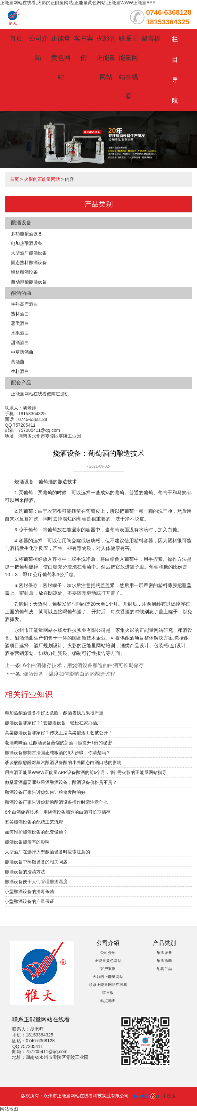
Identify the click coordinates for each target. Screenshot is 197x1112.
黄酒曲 (17, 361)
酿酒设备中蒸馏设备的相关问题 (36, 861)
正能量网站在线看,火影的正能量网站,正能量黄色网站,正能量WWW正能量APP (77, 2)
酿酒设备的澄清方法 (25, 871)
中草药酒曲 (22, 352)
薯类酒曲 (20, 323)
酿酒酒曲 (21, 293)
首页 (16, 38)
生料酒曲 (20, 371)
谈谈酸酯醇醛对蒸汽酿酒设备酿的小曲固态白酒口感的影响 (63, 762)
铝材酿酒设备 (24, 272)
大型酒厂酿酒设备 (29, 252)
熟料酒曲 (20, 313)
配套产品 (21, 382)
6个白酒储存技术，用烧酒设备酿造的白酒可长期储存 (83, 665)
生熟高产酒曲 (24, 304)
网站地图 (9, 1108)
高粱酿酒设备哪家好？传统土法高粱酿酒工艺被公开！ (58, 732)
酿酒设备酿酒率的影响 (27, 841)
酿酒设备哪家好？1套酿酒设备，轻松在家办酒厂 (53, 722)
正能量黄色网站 (60, 57)
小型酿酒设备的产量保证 (29, 901)
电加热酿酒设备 (26, 243)
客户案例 (108, 968)
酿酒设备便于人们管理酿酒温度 (36, 881)
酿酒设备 (21, 222)
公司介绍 (108, 952)
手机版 (169, 1095)
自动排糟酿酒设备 (29, 281)
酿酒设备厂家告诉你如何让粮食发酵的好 (45, 792)
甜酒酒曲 (20, 342)
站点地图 (108, 1000)
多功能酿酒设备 (26, 233)
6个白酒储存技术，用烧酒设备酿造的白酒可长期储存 (58, 812)
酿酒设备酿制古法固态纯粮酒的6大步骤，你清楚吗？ (58, 752)
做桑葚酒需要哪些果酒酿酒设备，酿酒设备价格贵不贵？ (61, 782)
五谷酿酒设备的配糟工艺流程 (34, 822)
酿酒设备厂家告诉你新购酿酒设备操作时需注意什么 (56, 802)
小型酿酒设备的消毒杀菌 (29, 891)
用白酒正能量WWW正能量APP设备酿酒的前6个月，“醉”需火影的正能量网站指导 (86, 772)
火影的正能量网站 (106, 57)
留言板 (150, 38)
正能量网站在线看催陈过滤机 (40, 393)
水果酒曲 (20, 332)
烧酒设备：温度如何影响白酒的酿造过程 (69, 674)
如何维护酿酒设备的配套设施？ (36, 831)
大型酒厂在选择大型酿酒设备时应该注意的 (47, 851)
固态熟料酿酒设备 (29, 262)
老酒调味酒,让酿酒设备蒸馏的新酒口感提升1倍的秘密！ (60, 742)
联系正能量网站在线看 (108, 984)
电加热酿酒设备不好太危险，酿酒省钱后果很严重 (54, 712)
